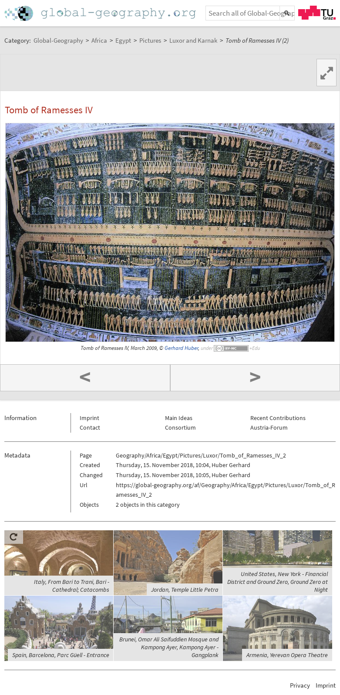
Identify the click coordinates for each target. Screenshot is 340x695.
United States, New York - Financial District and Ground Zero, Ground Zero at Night (277, 581)
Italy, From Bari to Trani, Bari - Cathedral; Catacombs (71, 585)
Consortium (180, 427)
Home (101, 13)
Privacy (300, 685)
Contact (90, 427)
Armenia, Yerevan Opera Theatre (287, 655)
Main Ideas (178, 418)
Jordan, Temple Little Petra (185, 589)
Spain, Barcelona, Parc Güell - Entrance (60, 655)
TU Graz (317, 13)
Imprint (89, 418)
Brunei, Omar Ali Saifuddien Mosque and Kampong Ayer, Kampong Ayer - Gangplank (169, 647)
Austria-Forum (269, 427)
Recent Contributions (278, 418)
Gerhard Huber (181, 348)
